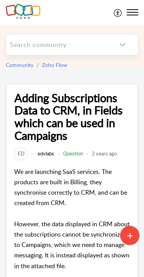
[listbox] (122, 45)
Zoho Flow (54, 64)
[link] (21, 153)
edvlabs (45, 153)
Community (19, 64)
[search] (56, 45)
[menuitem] (118, 12)
